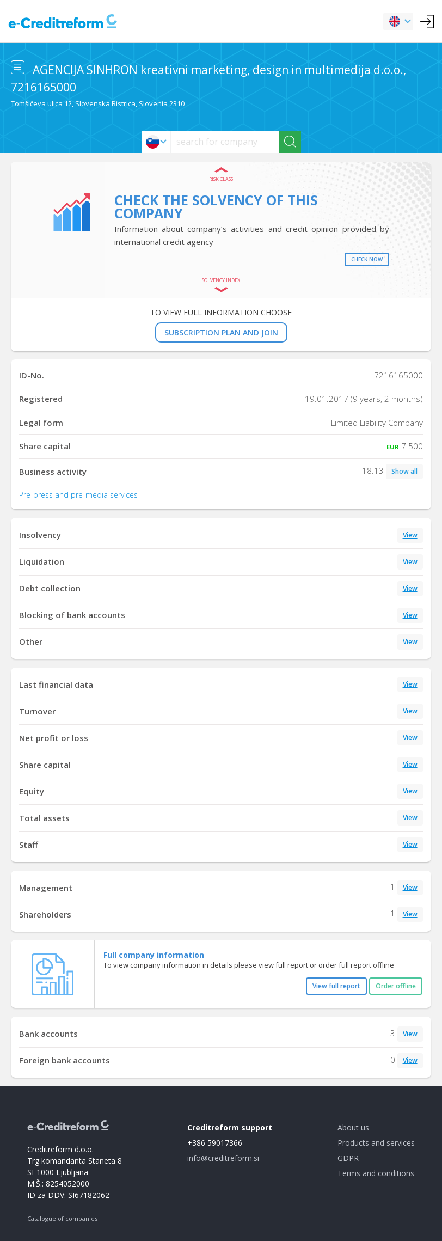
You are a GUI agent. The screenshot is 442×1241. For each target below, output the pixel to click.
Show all (404, 471)
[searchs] (225, 142)
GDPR (348, 1158)
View (410, 535)
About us (353, 1127)
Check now (367, 259)
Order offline (396, 986)
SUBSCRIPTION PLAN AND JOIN (221, 332)
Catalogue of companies (62, 1218)
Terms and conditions (375, 1173)
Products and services (376, 1143)
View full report (336, 986)
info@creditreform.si (223, 1158)
